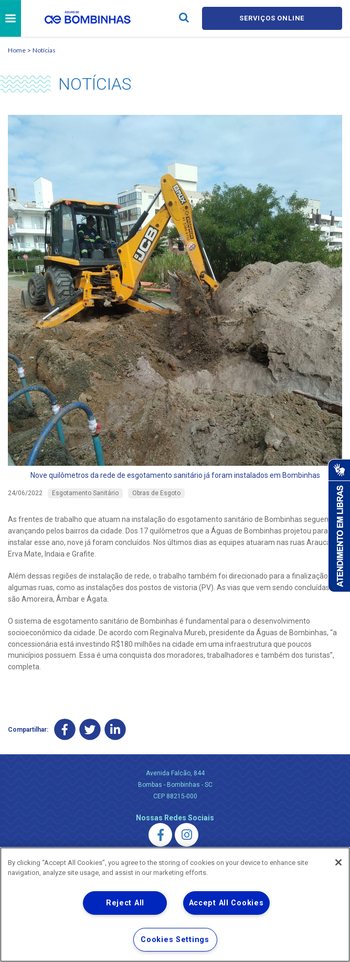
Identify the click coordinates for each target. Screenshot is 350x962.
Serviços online (271, 18)
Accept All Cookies (226, 903)
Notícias (44, 50)
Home (17, 50)
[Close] (338, 862)
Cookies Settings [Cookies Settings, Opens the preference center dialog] (175, 939)
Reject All (125, 903)
